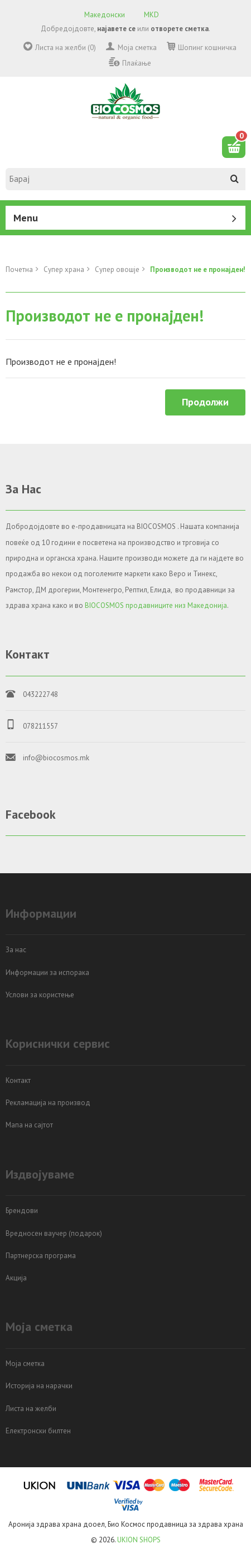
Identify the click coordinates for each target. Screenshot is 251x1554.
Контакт (18, 1080)
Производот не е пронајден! (197, 269)
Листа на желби (31, 1408)
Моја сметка (137, 47)
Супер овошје (117, 269)
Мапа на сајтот (29, 1125)
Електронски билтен (38, 1431)
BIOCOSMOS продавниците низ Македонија (156, 605)
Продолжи (205, 401)
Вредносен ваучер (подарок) (54, 1233)
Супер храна (64, 269)
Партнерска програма (41, 1255)
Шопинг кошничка (207, 47)
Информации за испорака (47, 972)
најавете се (116, 28)
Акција (16, 1278)
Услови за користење (40, 994)
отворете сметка (180, 28)
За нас (16, 949)
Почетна (19, 269)
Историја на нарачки (39, 1385)
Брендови (22, 1210)
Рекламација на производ (48, 1102)
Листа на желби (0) (65, 47)
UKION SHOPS (139, 1540)
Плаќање (136, 63)
